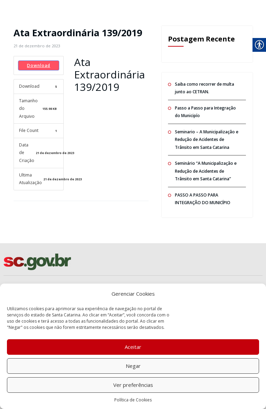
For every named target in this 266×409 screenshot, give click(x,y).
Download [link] (38, 65)
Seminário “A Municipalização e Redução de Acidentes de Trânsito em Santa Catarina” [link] (206, 171)
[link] (37, 45)
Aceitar (133, 346)
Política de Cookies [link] (133, 400)
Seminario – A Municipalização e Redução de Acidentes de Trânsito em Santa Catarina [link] (206, 139)
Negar (133, 365)
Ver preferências (133, 384)
